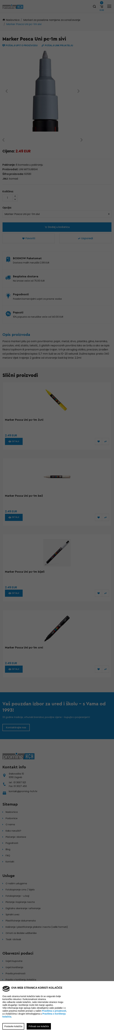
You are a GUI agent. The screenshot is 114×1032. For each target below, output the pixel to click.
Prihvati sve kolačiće (39, 1026)
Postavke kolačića (13, 1026)
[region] (57, 516)
